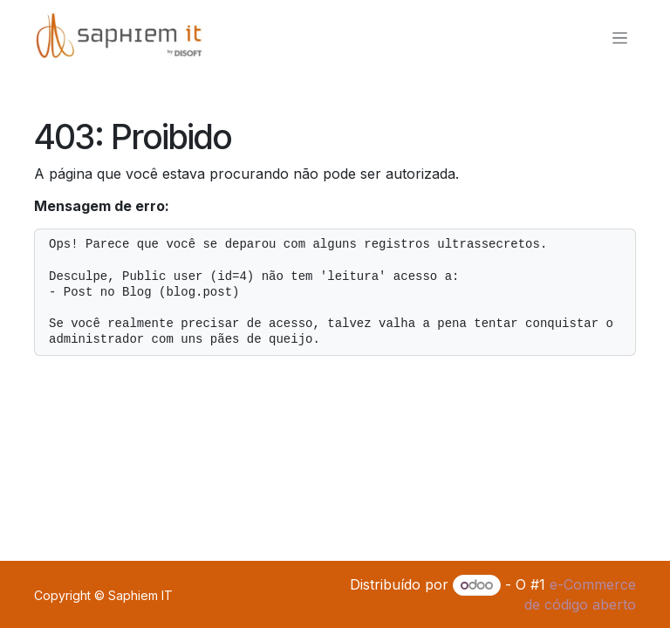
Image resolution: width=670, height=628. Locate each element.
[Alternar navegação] (620, 38)
